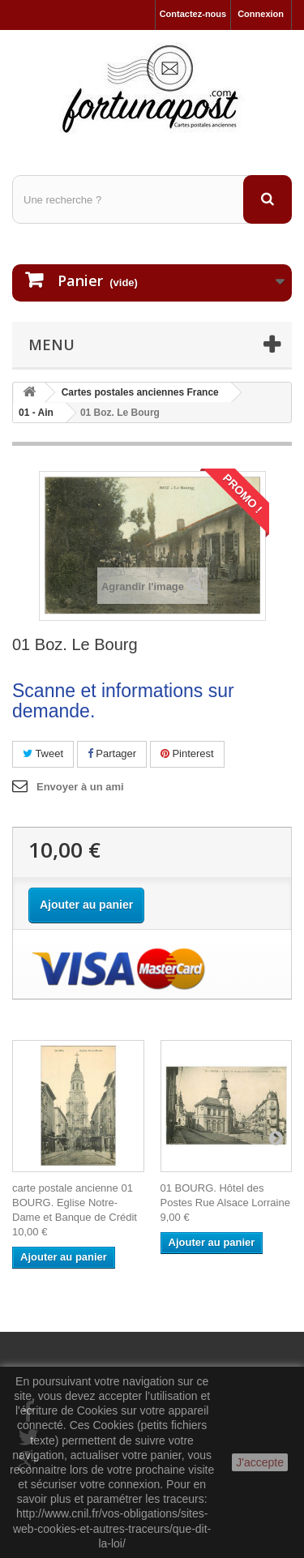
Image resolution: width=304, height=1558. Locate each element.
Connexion (261, 14)
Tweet (43, 753)
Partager (112, 753)
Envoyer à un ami (80, 787)
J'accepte (260, 1462)
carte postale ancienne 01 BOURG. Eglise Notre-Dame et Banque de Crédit (74, 1202)
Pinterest (187, 753)
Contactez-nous (193, 14)
